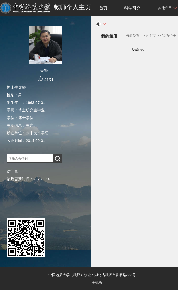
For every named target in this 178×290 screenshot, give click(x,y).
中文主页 (149, 36)
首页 (103, 8)
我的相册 (169, 36)
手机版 (97, 282)
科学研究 (132, 8)
